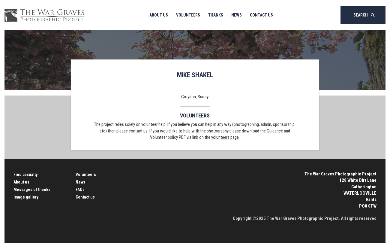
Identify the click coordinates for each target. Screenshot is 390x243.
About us (21, 182)
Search (364, 15)
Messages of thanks (32, 189)
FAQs (80, 189)
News (236, 15)
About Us (158, 15)
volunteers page (225, 137)
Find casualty (26, 174)
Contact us (85, 197)
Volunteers (188, 15)
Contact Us (261, 15)
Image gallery (26, 197)
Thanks (215, 15)
